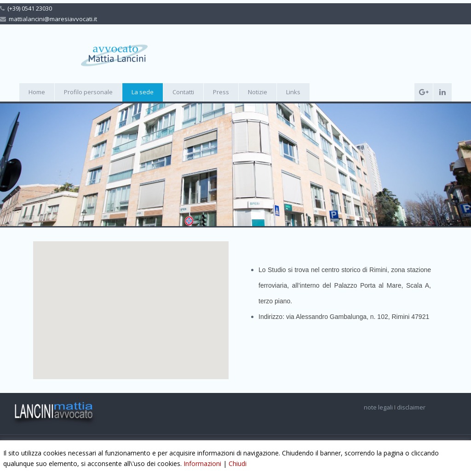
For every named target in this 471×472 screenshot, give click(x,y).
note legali (379, 407)
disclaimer (412, 407)
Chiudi (238, 463)
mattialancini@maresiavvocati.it (53, 19)
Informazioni (202, 463)
